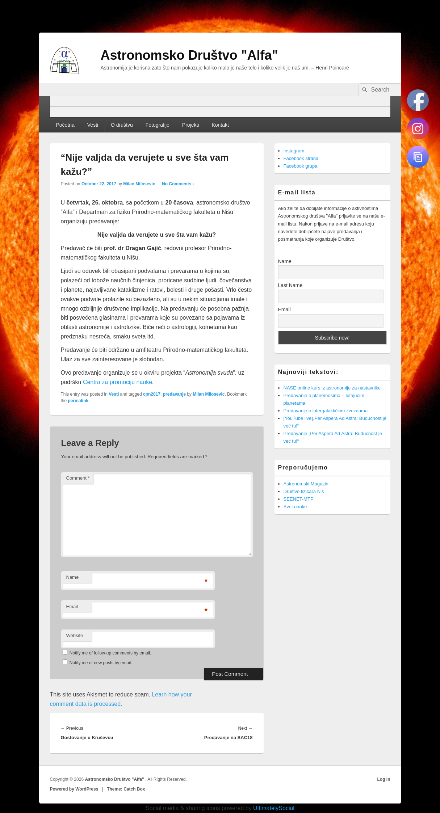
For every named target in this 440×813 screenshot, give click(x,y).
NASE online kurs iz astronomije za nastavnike (332, 388)
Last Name (290, 285)
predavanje (174, 394)
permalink (78, 400)
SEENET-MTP (299, 499)
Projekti (190, 125)
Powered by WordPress (74, 789)
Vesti (92, 125)
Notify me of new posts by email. (101, 662)
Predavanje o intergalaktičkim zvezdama (326, 410)
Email (72, 606)
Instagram (294, 150)
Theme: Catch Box (126, 789)
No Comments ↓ (178, 183)
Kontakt (220, 125)
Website (74, 635)
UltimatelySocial (273, 808)
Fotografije (157, 125)
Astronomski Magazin (306, 483)
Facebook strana (301, 158)
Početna (65, 125)
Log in (383, 779)
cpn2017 (151, 394)
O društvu (122, 125)
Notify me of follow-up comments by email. (110, 653)
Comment (78, 478)
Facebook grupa (301, 166)
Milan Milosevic (139, 183)
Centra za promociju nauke (117, 382)
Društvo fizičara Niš (304, 491)
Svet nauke (295, 506)
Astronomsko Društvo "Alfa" (189, 55)
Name (72, 577)
